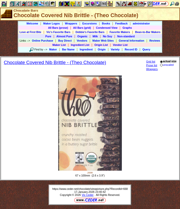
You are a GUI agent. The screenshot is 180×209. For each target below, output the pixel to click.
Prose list (151, 65)
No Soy (107, 36)
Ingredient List (80, 44)
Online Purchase (42, 40)
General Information (131, 40)
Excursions (89, 23)
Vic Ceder (88, 194)
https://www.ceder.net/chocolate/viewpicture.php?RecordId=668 (90, 188)
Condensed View (106, 27)
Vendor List (120, 44)
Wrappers (71, 23)
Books (106, 23)
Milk (95, 36)
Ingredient (86, 49)
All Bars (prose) (58, 27)
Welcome (32, 23)
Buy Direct (64, 40)
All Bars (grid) (82, 27)
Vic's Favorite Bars (58, 32)
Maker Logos (51, 23)
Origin (101, 49)
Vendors (82, 40)
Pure (48, 36)
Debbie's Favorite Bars (90, 32)
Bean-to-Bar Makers (148, 32)
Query (146, 49)
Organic (82, 36)
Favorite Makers (120, 32)
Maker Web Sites (103, 40)
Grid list (150, 61)
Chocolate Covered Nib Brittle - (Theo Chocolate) (55, 62)
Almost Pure (64, 36)
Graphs (127, 27)
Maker (53, 49)
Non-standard (126, 36)
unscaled (167, 64)
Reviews (154, 40)
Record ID (131, 49)
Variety (115, 49)
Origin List (101, 44)
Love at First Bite (30, 32)
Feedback (121, 23)
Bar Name (68, 49)
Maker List (59, 44)
